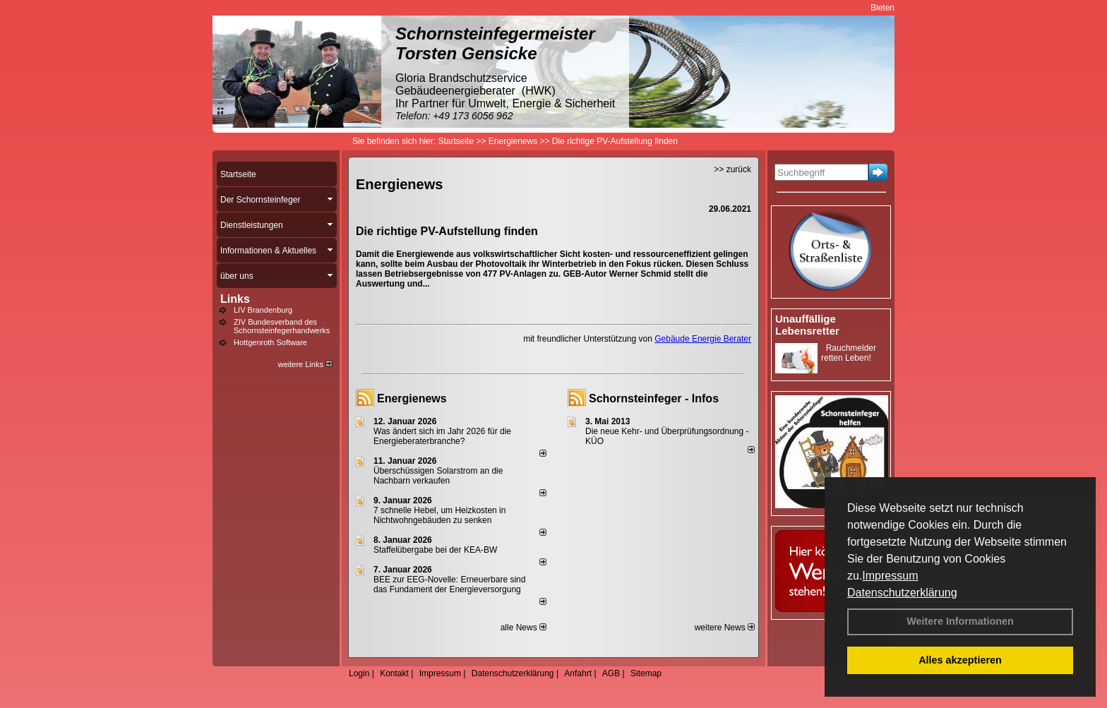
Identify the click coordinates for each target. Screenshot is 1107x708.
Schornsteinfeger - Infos (654, 398)
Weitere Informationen (960, 621)
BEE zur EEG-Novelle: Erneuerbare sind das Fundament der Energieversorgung (449, 584)
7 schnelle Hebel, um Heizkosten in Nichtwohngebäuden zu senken (439, 515)
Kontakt (394, 673)
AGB (611, 673)
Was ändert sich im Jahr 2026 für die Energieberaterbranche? (442, 436)
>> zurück (732, 169)
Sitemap (646, 673)
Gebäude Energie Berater (702, 339)
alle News (523, 627)
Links (235, 299)
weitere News (725, 627)
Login (359, 673)
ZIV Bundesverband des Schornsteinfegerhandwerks (282, 326)
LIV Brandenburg (263, 310)
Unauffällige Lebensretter (807, 325)
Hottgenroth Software (270, 342)
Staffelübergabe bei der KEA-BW (435, 550)
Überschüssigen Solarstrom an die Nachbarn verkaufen (438, 476)
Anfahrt (578, 673)
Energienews (412, 398)
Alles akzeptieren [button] (960, 660)
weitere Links (305, 364)
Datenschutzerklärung (902, 593)
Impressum (890, 576)
